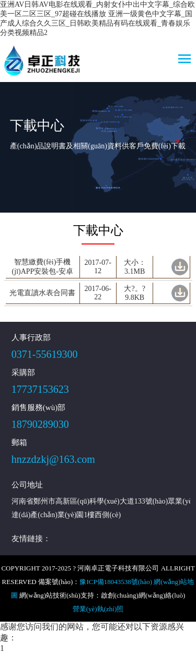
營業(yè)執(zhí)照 (98, 609)
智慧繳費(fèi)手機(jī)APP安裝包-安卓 (42, 266)
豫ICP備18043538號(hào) (115, 582)
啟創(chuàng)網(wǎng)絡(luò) (143, 595)
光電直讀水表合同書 (42, 293)
